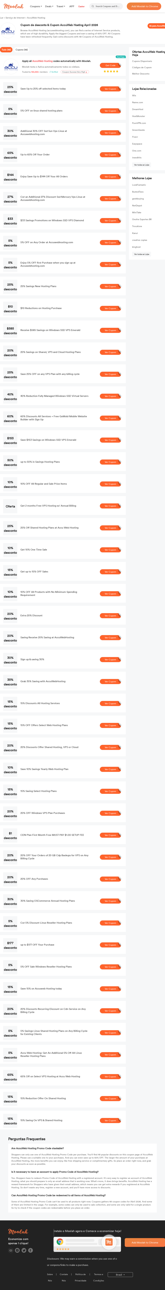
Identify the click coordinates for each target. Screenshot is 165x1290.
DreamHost (137, 109)
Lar (2, 17)
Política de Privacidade (80, 1277)
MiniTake (136, 212)
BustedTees (137, 191)
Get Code (113, 65)
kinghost (136, 246)
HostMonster (138, 116)
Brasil (119, 1274)
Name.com (137, 102)
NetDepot (137, 205)
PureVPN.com (139, 123)
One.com (136, 150)
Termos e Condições (98, 1277)
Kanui (135, 233)
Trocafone (137, 226)
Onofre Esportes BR (142, 219)
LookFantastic (139, 184)
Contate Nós (64, 1277)
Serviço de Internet (15, 17)
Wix (134, 95)
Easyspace (137, 143)
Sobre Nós (50, 1277)
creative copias (139, 239)
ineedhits (136, 157)
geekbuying (138, 198)
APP (71, 6)
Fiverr (135, 136)
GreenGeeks (138, 129)
